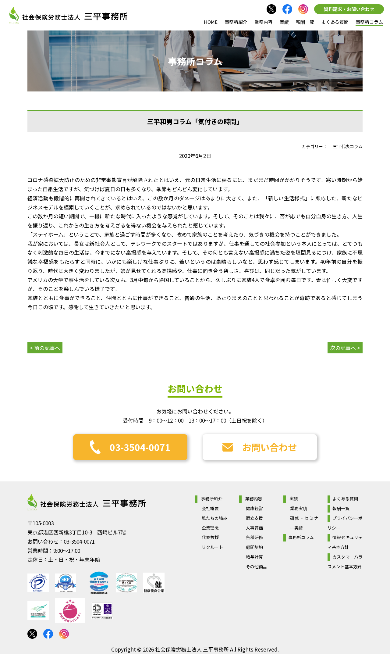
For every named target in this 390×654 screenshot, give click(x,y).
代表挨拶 (210, 537)
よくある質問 (335, 22)
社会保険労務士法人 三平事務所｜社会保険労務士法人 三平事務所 (68, 15)
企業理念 (210, 528)
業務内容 (263, 22)
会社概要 (210, 508)
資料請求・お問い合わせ (349, 9)
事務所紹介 (236, 22)
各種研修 (254, 537)
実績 (284, 22)
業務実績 (298, 508)
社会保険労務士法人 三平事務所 (86, 502)
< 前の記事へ (45, 348)
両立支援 (254, 518)
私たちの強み (214, 518)
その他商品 (256, 566)
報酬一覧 (305, 22)
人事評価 (254, 528)
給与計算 (254, 557)
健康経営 (254, 508)
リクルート (212, 547)
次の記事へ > (345, 348)
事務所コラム (369, 22)
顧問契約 (254, 547)
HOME (211, 22)
